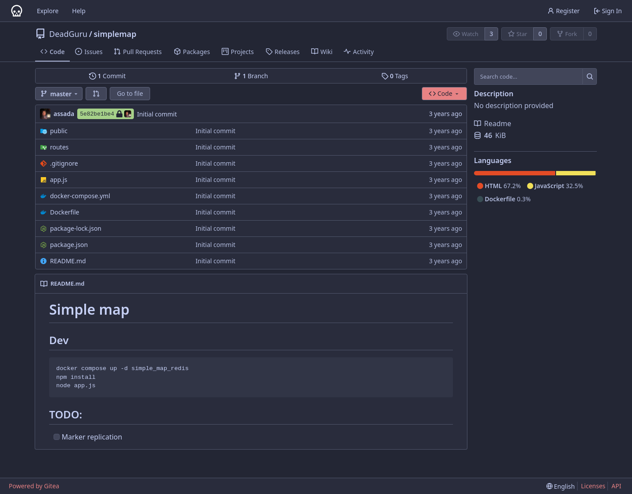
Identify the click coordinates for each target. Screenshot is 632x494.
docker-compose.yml (80, 196)
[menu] (560, 486)
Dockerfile (64, 212)
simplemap (114, 33)
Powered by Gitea (34, 486)
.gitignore (64, 163)
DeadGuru (68, 33)
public (59, 131)
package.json (69, 244)
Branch (251, 76)
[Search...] (589, 76)
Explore (47, 11)
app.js (58, 179)
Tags (394, 76)
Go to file (130, 93)
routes (59, 147)
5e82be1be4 (105, 113)
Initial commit (157, 114)
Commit (107, 76)
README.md (68, 261)
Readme (492, 123)
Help (79, 11)
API (616, 486)
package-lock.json (75, 228)
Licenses (593, 486)
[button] (96, 93)
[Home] (16, 11)
